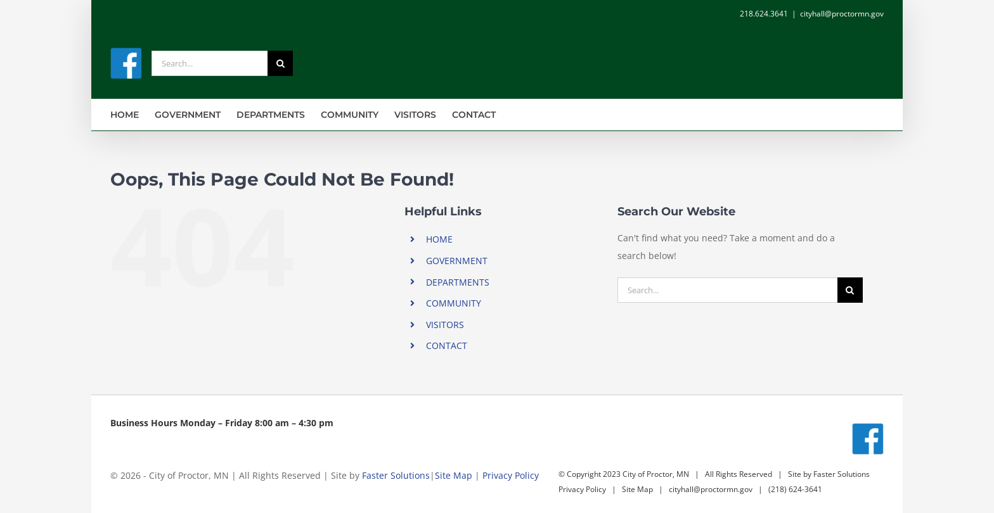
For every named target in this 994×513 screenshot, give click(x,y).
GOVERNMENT (456, 261)
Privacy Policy (510, 475)
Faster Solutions (396, 475)
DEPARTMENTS (457, 282)
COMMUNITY (453, 303)
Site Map (453, 475)
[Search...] (210, 63)
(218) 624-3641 (795, 489)
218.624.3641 (764, 13)
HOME (439, 239)
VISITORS (445, 325)
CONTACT (446, 345)
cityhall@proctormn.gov (842, 13)
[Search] (280, 63)
